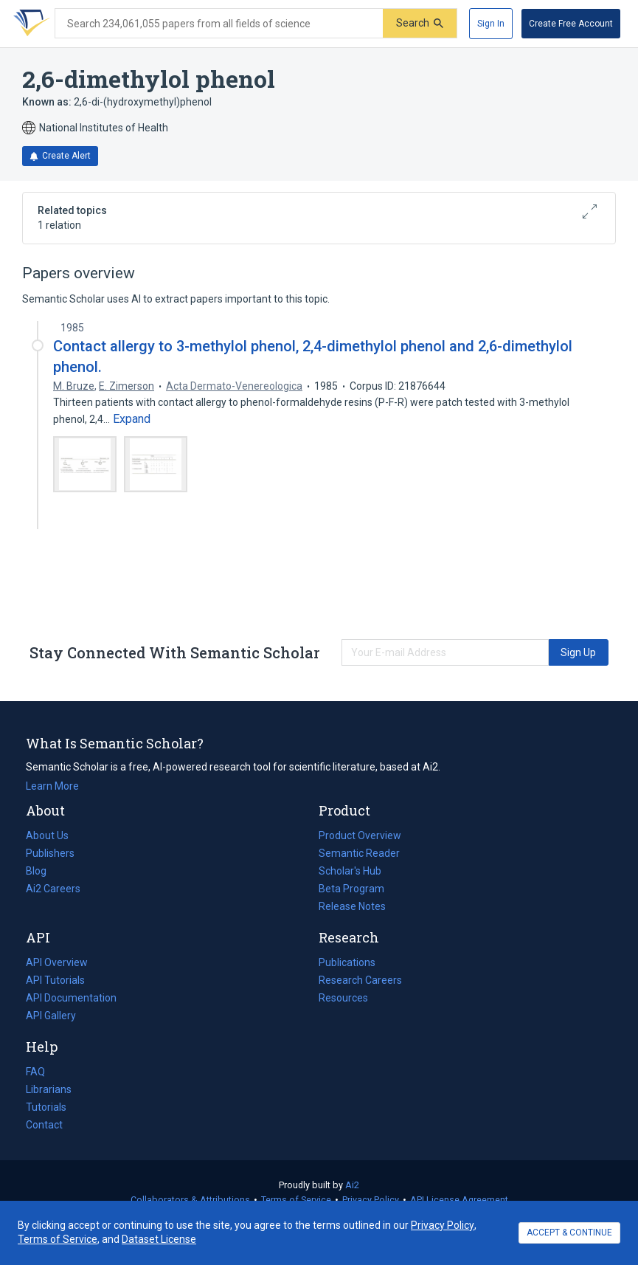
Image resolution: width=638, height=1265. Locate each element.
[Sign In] (491, 23)
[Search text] (219, 23)
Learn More (52, 786)
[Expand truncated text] (131, 419)
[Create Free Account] (570, 23)
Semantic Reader (359, 853)
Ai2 (352, 1184)
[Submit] (420, 23)
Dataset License (159, 1239)
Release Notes (352, 906)
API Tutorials (55, 980)
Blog (42, 871)
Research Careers (360, 980)
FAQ (35, 1072)
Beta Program (351, 889)
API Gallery (51, 1015)
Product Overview (360, 835)
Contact (44, 1125)
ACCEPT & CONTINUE (569, 1232)
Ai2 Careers (53, 888)
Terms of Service (296, 1199)
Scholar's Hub (350, 871)
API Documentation (71, 998)
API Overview (57, 962)
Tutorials (46, 1107)
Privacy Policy (370, 1199)
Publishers (50, 853)
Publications (347, 962)
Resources (343, 998)
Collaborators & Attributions (190, 1199)
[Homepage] (28, 23)
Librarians (49, 1089)
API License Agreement (459, 1199)
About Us (47, 835)
